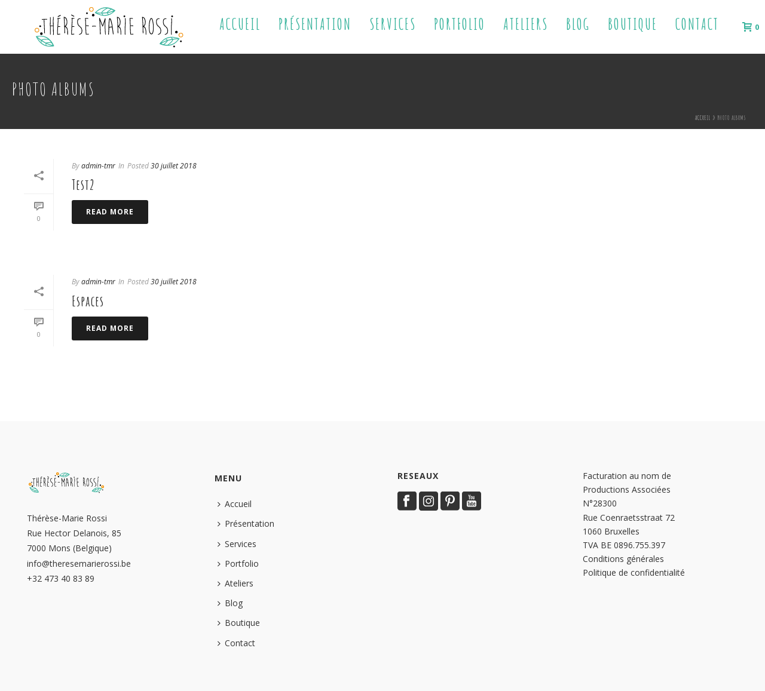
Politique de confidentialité (634, 572)
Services (392, 24)
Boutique (632, 24)
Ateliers (525, 24)
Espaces (88, 301)
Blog (578, 24)
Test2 (83, 185)
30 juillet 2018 (174, 166)
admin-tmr (98, 166)
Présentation (315, 24)
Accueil (240, 24)
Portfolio (459, 24)
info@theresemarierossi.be (79, 563)
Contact (697, 24)
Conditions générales (623, 558)
